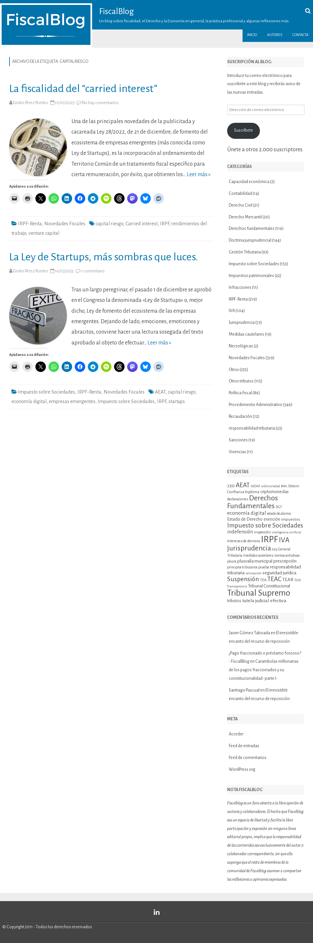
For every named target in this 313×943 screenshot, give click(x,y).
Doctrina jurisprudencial (250, 240)
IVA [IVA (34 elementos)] (284, 540)
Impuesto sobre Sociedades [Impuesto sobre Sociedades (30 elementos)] (265, 525)
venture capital (44, 233)
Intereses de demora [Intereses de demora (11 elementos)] (243, 541)
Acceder (236, 734)
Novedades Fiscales (64, 223)
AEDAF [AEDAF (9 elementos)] (255, 486)
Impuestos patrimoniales (251, 275)
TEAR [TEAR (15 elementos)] (288, 579)
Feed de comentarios (247, 757)
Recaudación (240, 416)
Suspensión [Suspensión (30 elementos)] (243, 579)
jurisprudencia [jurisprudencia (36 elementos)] (249, 548)
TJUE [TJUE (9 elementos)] (297, 580)
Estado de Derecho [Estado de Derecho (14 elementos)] (245, 519)
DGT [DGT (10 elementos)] (279, 507)
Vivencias (237, 452)
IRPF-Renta (30, 223)
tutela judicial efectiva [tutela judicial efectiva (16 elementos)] (264, 600)
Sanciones (238, 440)
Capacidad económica (249, 181)
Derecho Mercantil (245, 217)
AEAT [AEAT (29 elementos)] (243, 485)
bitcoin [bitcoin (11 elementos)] (293, 486)
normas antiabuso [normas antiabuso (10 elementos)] (287, 555)
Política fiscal (240, 393)
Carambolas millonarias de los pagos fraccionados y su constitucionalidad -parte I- (264, 670)
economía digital (29, 401)
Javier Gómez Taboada (249, 633)
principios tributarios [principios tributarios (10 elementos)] (242, 567)
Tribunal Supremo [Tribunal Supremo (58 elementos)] (258, 593)
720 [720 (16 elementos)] (231, 485)
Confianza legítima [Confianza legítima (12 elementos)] (243, 492)
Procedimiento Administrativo (256, 404)
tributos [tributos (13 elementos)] (234, 601)
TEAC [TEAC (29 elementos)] (274, 579)
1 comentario (93, 271)
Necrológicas (241, 346)
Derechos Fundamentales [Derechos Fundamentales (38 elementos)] (252, 502)
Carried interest (142, 223)
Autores (274, 35)
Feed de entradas (244, 746)
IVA (232, 310)
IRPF (164, 223)
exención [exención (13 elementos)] (272, 519)
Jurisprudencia (242, 322)
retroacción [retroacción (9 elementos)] (253, 573)
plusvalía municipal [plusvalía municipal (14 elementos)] (254, 561)
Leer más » (199, 174)
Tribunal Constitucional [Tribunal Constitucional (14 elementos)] (269, 585)
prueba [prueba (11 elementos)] (263, 567)
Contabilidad (240, 193)
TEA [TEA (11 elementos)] (263, 580)
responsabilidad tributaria (252, 428)
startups (176, 401)
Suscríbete (243, 130)
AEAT (160, 392)
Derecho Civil (240, 205)
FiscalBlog (116, 11)
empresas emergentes (72, 401)
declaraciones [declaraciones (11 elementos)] (237, 499)
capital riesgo (109, 223)
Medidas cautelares (246, 334)
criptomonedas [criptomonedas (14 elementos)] (274, 491)
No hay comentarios (100, 103)
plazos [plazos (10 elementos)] (231, 561)
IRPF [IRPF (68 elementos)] (269, 539)
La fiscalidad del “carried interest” (83, 88)
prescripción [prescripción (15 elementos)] (285, 561)
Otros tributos (241, 381)
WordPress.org (242, 769)
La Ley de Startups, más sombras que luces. (103, 257)
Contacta (300, 35)
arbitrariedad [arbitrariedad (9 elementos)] (270, 486)
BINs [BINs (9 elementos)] (284, 486)
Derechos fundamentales (252, 228)
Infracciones (240, 287)
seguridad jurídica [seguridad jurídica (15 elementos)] (279, 572)
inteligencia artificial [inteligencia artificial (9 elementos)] (286, 532)
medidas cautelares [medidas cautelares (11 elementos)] (258, 555)
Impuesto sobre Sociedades (46, 392)
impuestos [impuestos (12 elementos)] (290, 519)
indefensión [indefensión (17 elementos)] (240, 531)
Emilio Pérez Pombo (30, 103)
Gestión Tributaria (245, 252)
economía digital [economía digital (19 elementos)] (246, 513)
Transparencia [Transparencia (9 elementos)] (237, 586)
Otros (234, 369)
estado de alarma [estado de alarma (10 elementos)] (279, 513)
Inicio (252, 35)
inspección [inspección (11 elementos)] (262, 532)
